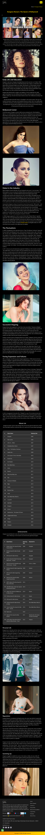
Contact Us (32, 805)
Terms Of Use (32, 815)
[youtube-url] (6, 827)
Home (32, 6)
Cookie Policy (32, 811)
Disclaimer (32, 813)
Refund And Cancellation (35, 809)
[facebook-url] (11, 827)
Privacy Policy (32, 807)
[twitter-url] (8, 827)
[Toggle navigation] (41, 2)
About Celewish (33, 803)
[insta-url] (4, 827)
